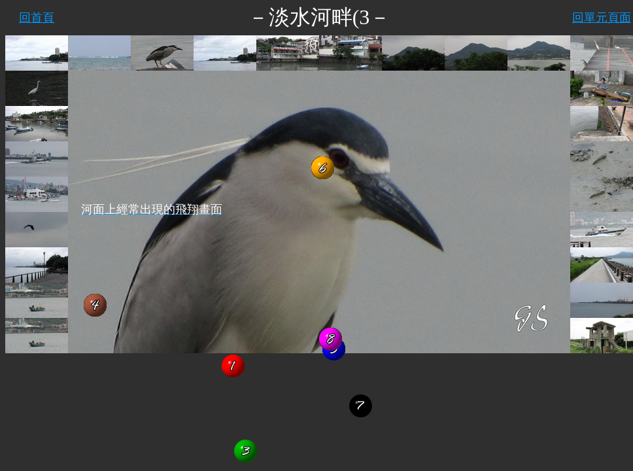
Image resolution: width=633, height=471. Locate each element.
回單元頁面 (601, 17)
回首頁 (36, 17)
